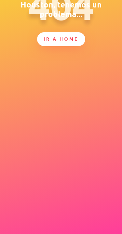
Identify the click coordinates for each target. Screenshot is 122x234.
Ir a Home (61, 39)
